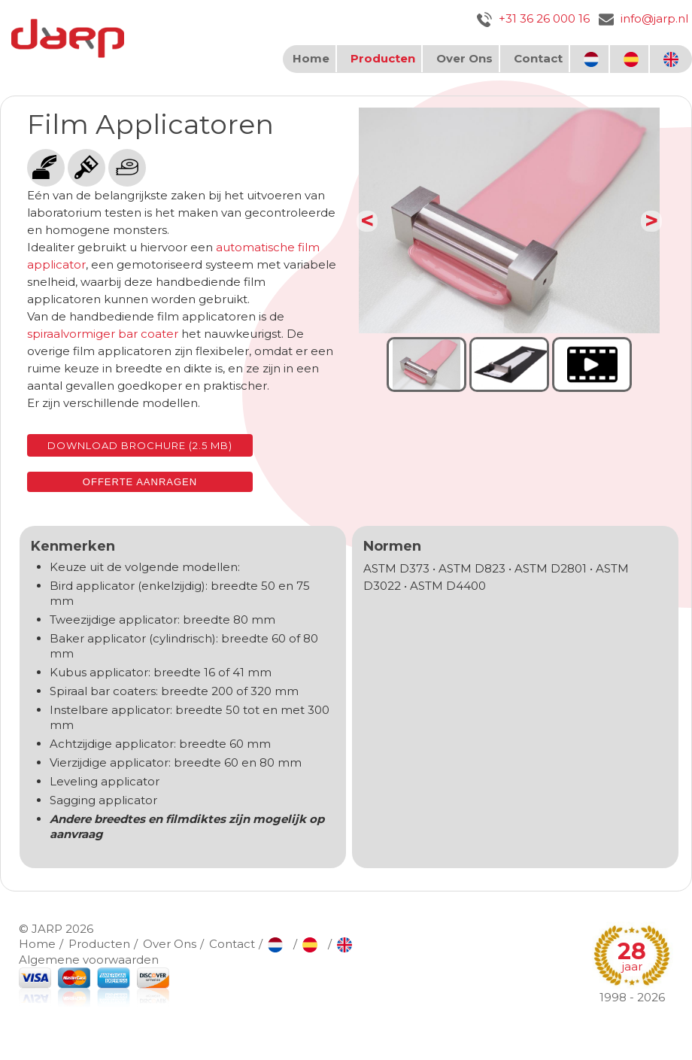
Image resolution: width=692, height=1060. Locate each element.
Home (311, 58)
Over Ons (464, 58)
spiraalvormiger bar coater (102, 334)
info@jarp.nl (643, 18)
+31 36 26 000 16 (533, 18)
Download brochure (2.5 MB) (139, 445)
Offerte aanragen (140, 481)
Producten (383, 58)
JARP (47, 929)
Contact (538, 58)
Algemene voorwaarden (89, 959)
